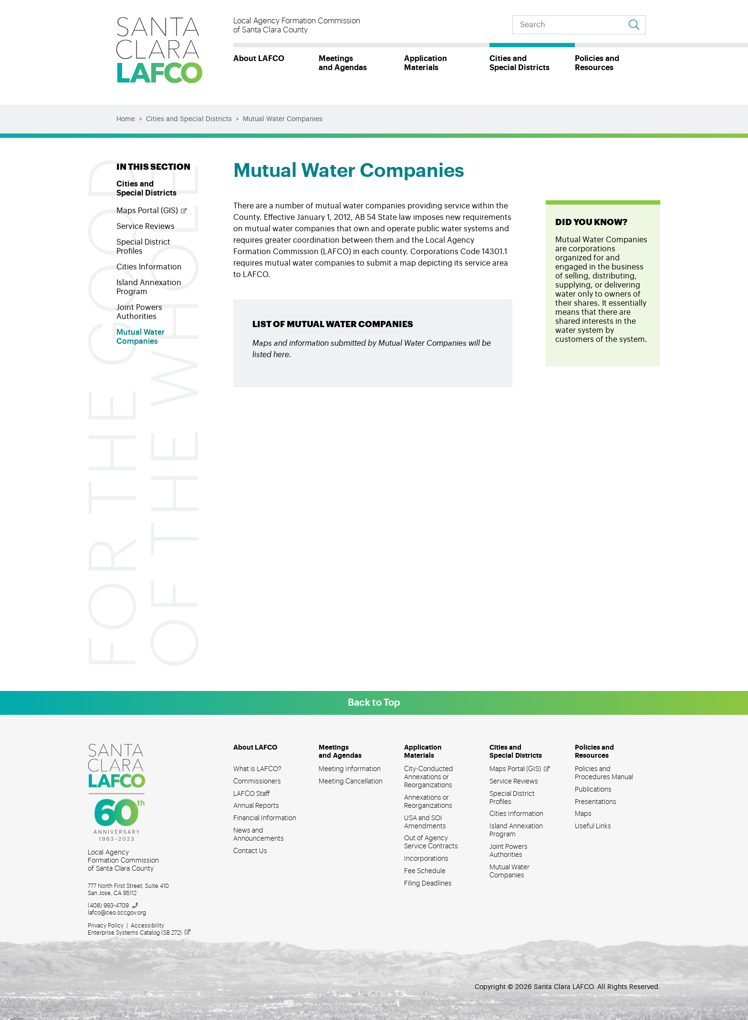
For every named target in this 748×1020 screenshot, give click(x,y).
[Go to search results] (634, 24)
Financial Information (264, 818)
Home (125, 119)
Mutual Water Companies (140, 337)
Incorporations (426, 858)
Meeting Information (350, 769)
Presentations (595, 802)
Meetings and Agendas (343, 63)
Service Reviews (145, 226)
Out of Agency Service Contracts (431, 842)
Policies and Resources (597, 63)
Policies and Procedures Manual (604, 773)
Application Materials (425, 63)
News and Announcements (258, 834)
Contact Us (250, 851)
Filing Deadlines (428, 883)
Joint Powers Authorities (139, 312)
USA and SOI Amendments (425, 822)
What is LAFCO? (257, 769)
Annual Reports (256, 806)
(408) (113, 905)
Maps (583, 814)
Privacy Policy (106, 925)
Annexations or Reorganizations (428, 801)
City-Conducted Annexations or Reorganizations (428, 777)
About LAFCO (258, 58)
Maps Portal (152, 211)
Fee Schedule (425, 871)
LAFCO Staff (251, 794)
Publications (593, 789)
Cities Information (149, 267)
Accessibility (147, 925)
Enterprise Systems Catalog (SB (140, 933)
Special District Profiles (143, 246)
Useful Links (593, 826)
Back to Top (374, 703)
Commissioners (257, 781)
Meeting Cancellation (351, 781)
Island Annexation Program (148, 287)
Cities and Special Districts (519, 63)
